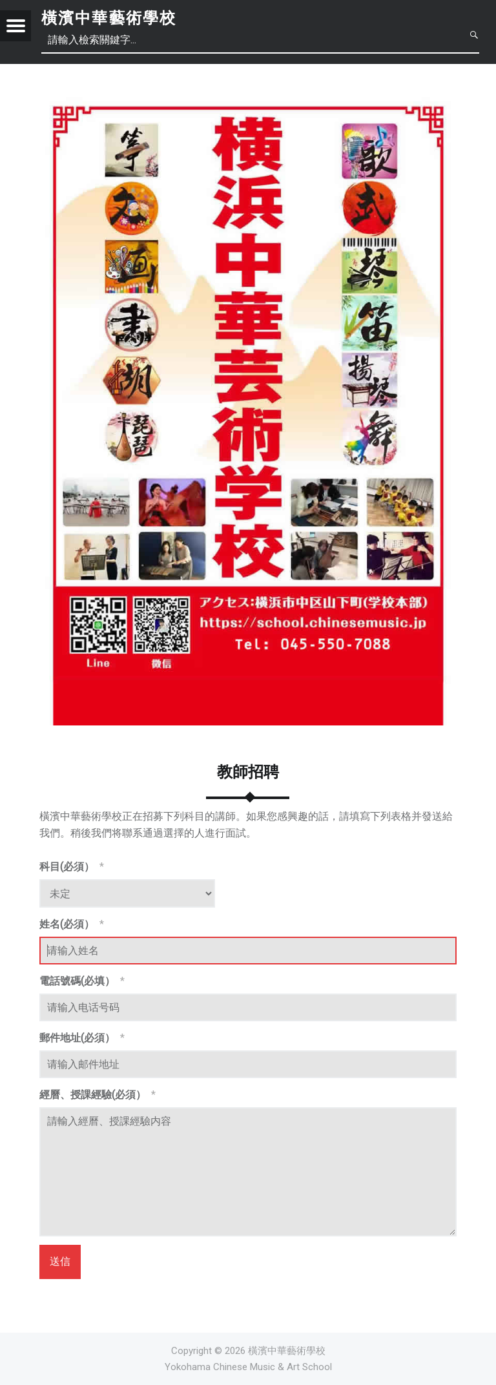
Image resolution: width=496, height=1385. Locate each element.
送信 (60, 1261)
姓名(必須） (71, 924)
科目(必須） (71, 866)
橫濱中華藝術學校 (108, 18)
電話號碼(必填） (82, 981)
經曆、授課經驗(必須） (97, 1094)
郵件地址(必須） (82, 1038)
